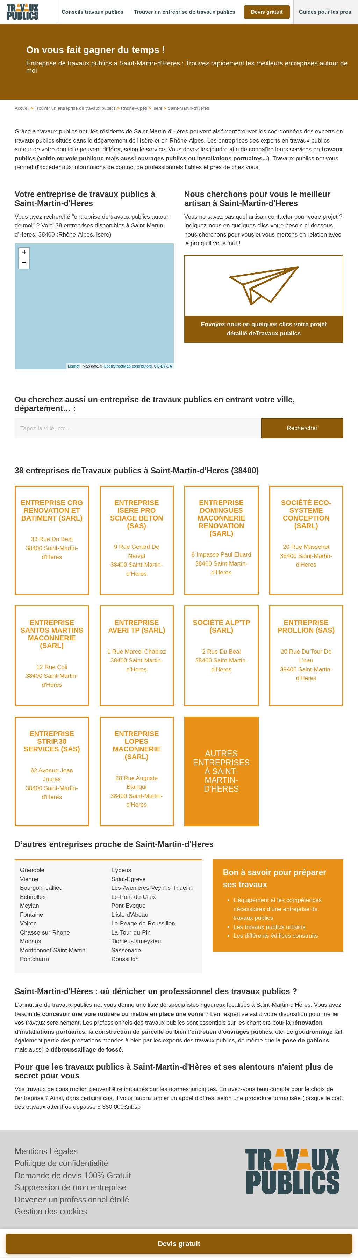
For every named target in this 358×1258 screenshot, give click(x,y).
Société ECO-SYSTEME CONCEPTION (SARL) (306, 514)
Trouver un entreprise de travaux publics (75, 108)
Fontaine (31, 914)
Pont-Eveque (128, 905)
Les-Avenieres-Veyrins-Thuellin (152, 888)
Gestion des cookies (51, 1211)
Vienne (29, 879)
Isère (157, 108)
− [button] (24, 263)
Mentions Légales (46, 1151)
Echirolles (33, 897)
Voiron (28, 923)
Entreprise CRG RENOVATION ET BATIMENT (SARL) (52, 510)
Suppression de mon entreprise (71, 1187)
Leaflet (73, 366)
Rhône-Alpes (134, 108)
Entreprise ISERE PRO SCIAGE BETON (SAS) (136, 514)
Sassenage (126, 950)
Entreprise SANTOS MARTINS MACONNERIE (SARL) (51, 634)
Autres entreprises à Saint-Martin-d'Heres (221, 771)
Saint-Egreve (128, 879)
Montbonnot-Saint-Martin (52, 950)
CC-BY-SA (163, 366)
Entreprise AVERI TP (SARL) (136, 626)
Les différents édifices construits (276, 935)
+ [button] (24, 253)
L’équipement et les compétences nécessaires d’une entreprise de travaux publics (278, 909)
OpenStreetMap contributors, (128, 366)
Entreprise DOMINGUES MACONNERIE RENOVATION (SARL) (221, 518)
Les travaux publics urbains (270, 927)
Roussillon (124, 959)
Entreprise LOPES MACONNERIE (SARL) (136, 745)
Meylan (29, 905)
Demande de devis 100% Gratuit (73, 1175)
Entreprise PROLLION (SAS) (306, 626)
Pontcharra (34, 959)
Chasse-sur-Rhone (45, 932)
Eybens (121, 870)
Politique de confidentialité (61, 1163)
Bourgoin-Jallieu (41, 888)
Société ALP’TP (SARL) (221, 626)
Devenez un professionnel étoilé (72, 1199)
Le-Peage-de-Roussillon (143, 923)
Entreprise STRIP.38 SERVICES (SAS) (52, 741)
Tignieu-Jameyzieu (136, 941)
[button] (92, 12)
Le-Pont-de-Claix (133, 897)
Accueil (22, 108)
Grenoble (32, 870)
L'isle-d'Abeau (129, 914)
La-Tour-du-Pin (130, 932)
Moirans (30, 941)
